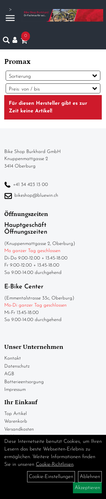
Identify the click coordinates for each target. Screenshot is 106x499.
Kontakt (12, 358)
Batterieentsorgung (24, 382)
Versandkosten (19, 429)
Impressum (15, 389)
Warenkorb (15, 421)
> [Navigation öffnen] (10, 14)
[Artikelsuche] (6, 41)
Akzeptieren (87, 487)
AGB (9, 374)
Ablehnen (90, 476)
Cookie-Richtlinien (54, 464)
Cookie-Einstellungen (51, 476)
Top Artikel (15, 413)
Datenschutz (17, 366)
